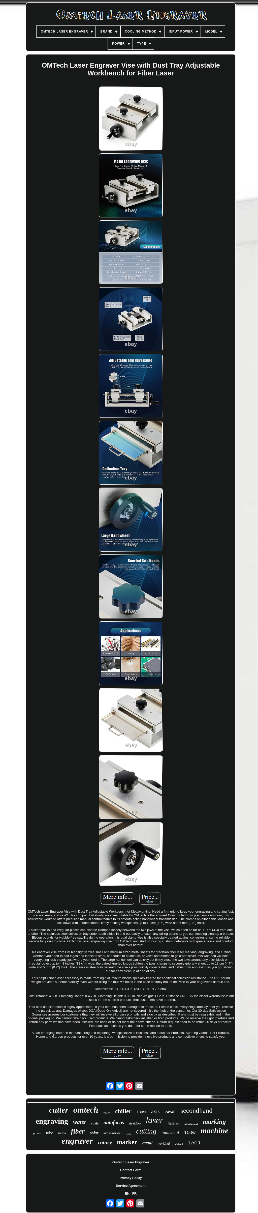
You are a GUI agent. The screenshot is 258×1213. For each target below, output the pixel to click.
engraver (77, 1140)
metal (147, 1142)
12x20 (194, 1142)
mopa (62, 1133)
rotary (105, 1142)
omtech (85, 1109)
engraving (52, 1121)
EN (127, 1193)
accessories (112, 1133)
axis (155, 1111)
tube (49, 1133)
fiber (77, 1131)
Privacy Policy (131, 1178)
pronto (37, 1133)
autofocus (114, 1122)
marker (127, 1142)
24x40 (170, 1112)
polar (94, 1133)
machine (214, 1130)
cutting (146, 1131)
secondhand (196, 1110)
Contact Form (131, 1170)
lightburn (173, 1123)
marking (214, 1121)
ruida (95, 1123)
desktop (135, 1123)
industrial (170, 1132)
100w (190, 1132)
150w (128, 1134)
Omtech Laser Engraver (130, 1162)
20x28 (179, 1143)
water (79, 1122)
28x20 (106, 1113)
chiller (123, 1111)
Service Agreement (130, 1186)
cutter (58, 1109)
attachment (191, 1123)
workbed (163, 1143)
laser (154, 1120)
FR (134, 1193)
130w (141, 1112)
